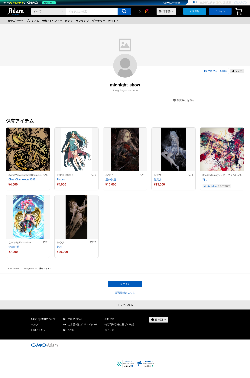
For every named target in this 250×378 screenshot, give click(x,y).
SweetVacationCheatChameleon (25, 175)
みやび (109, 175)
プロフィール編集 (215, 71)
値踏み (158, 179)
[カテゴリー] (48, 11)
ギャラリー (98, 20)
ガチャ (69, 20)
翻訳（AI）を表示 (184, 100)
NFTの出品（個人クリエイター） (80, 324)
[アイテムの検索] (124, 11)
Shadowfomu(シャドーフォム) (219, 175)
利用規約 (109, 319)
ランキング (82, 20)
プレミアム (32, 20)
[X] (140, 11)
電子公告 (109, 330)
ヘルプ (34, 324)
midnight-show (210, 186)
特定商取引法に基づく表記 (119, 324)
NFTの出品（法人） (72, 319)
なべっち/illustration (19, 242)
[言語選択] (166, 11)
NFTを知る (69, 330)
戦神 (59, 246)
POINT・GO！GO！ (65, 175)
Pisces (61, 179)
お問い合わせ (38, 330)
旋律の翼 (13, 246)
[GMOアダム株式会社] (44, 345)
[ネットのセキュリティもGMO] (29, 2)
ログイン (220, 11)
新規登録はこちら (125, 292)
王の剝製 (111, 179)
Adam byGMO (14, 268)
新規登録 (195, 11)
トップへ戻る (125, 304)
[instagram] (147, 11)
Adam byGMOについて (43, 319)
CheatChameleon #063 (21, 179)
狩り (205, 179)
